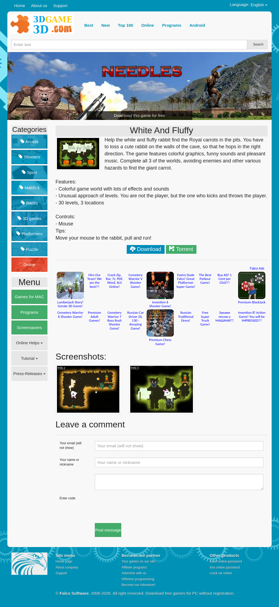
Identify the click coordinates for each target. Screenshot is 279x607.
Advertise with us (134, 573)
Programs (29, 312)
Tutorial (29, 358)
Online (29, 264)
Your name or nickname (69, 462)
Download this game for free (139, 115)
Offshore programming (138, 579)
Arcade (29, 141)
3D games (29, 218)
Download (149, 249)
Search (258, 44)
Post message (108, 530)
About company (67, 567)
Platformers (29, 233)
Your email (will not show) (70, 445)
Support (60, 5)
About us (39, 5)
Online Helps (29, 342)
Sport (29, 172)
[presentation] (136, 506)
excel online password (226, 561)
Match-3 (29, 187)
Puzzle (29, 249)
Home (19, 5)
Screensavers (29, 327)
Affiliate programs (134, 567)
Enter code (67, 498)
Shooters (29, 157)
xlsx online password (225, 567)
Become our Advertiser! (139, 585)
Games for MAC (29, 296)
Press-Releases (29, 373)
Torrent (184, 249)
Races (29, 203)
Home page (64, 561)
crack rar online (221, 573)
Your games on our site (138, 561)
